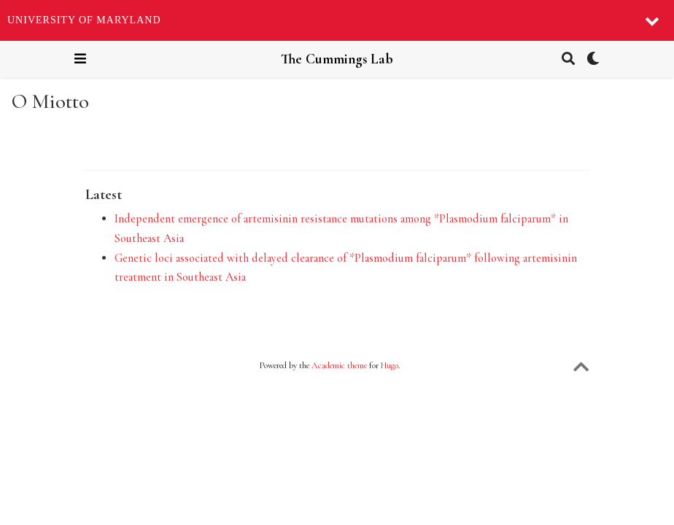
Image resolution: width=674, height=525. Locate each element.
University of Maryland (84, 20)
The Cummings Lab (337, 59)
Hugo (389, 365)
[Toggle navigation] (80, 59)
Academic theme (339, 365)
